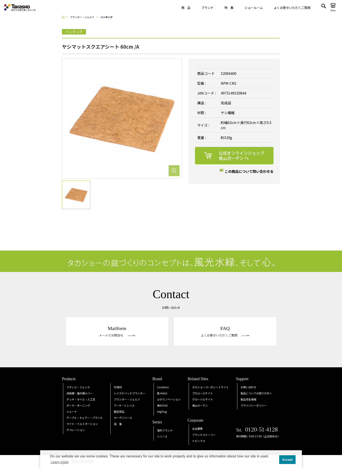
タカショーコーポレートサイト (210, 387)
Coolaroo (163, 387)
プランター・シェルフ (127, 399)
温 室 (118, 424)
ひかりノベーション (169, 399)
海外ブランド (165, 430)
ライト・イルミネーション (82, 424)
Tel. (257, 430)
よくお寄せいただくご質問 (292, 7)
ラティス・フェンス (78, 387)
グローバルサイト (202, 399)
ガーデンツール (123, 417)
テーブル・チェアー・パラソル (85, 417)
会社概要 (197, 428)
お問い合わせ (248, 387)
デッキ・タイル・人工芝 (81, 399)
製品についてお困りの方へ (256, 393)
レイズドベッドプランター (129, 393)
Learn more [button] (59, 462)
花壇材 (118, 387)
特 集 (229, 7)
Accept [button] (287, 459)
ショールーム (254, 7)
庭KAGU (162, 393)
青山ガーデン (200, 405)
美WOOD (162, 405)
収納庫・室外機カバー (80, 393)
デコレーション (76, 430)
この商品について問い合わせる (249, 171)
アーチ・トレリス (124, 405)
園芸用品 (119, 411)
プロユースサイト (202, 393)
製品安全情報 (248, 399)
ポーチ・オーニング (78, 405)
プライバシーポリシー (254, 405)
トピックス (198, 441)
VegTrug (162, 411)
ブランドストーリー (204, 434)
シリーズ (162, 436)
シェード (72, 411)
